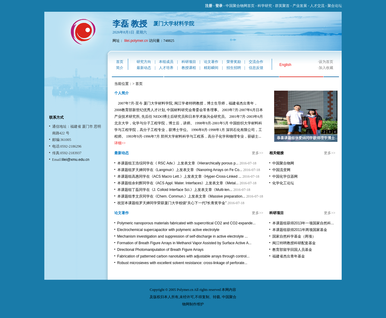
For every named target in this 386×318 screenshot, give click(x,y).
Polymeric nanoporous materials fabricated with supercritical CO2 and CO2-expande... (186, 223)
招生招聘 (233, 68)
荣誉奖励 (233, 62)
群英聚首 (282, 6)
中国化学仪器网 (285, 176)
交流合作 (256, 62)
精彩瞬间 (211, 68)
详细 (118, 143)
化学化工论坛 (283, 183)
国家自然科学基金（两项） (294, 236)
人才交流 (317, 6)
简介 (119, 68)
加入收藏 (326, 68)
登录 (219, 6)
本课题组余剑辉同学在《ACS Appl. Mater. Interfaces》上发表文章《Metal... (178, 183)
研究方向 (144, 62)
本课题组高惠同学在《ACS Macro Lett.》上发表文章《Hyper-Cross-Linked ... (179, 176)
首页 (119, 62)
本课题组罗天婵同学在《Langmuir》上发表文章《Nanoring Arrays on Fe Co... (179, 170)
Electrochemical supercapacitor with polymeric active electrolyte (168, 230)
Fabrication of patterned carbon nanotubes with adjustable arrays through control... (183, 256)
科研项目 (189, 62)
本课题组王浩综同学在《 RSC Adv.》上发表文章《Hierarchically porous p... (178, 163)
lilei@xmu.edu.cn (76, 159)
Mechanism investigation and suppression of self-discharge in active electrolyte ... (182, 236)
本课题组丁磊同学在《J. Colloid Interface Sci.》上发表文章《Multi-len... (175, 190)
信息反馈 (256, 68)
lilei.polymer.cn (136, 41)
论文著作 (211, 62)
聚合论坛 (334, 6)
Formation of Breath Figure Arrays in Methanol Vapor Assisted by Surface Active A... (184, 243)
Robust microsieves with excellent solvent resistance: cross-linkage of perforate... (182, 263)
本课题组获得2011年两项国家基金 (299, 230)
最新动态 (144, 68)
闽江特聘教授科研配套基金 (294, 243)
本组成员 (166, 62)
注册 (208, 6)
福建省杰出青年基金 (288, 256)
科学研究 (265, 6)
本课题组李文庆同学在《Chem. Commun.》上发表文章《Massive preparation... (181, 196)
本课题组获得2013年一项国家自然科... (303, 223)
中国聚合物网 (283, 163)
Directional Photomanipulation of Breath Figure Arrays (160, 250)
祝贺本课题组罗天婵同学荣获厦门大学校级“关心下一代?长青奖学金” (172, 203)
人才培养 (166, 68)
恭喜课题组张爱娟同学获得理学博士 (306, 138)
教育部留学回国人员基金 (292, 250)
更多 (255, 153)
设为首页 (326, 62)
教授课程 (189, 68)
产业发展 (300, 6)
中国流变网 (281, 170)
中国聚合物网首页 (240, 6)
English (285, 65)
